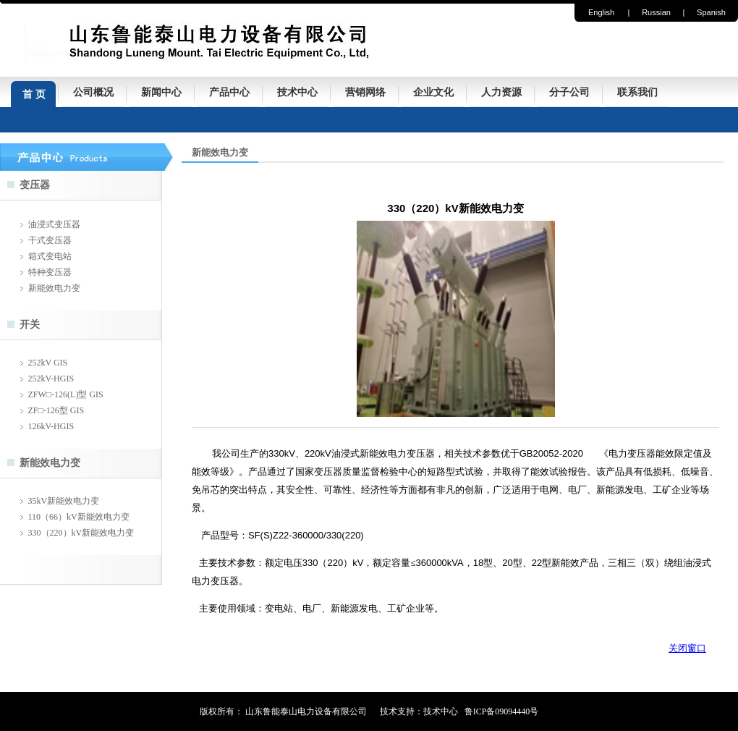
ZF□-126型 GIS (56, 410)
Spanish (711, 12)
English (601, 12)
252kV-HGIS (51, 378)
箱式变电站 (50, 256)
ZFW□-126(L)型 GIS (65, 394)
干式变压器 (50, 240)
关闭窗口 (687, 648)
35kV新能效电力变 (64, 501)
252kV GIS (48, 363)
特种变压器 (50, 272)
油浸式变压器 (54, 224)
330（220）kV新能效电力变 (81, 533)
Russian (656, 12)
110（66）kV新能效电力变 (79, 517)
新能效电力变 (54, 288)
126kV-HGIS (51, 426)
